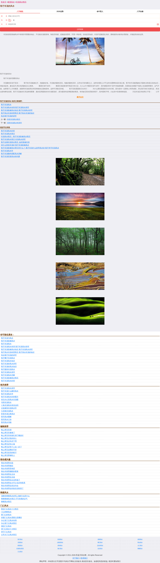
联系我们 (84, 558)
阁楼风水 (140, 548)
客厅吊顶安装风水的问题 (10, 156)
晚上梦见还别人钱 (8, 444)
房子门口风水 (6, 532)
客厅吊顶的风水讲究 (9, 364)
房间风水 (60, 545)
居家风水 (100, 539)
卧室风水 (60, 539)
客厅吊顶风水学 (7, 151)
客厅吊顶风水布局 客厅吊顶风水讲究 (15, 107)
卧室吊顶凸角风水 (8, 414)
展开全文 (80, 97)
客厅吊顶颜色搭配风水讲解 (11, 154)
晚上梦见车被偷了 (8, 433)
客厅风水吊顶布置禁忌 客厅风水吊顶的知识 (17, 113)
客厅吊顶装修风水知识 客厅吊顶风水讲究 (16, 110)
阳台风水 (140, 542)
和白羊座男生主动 (8, 474)
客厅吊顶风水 (6, 105)
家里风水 (11, 2)
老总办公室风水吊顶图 (9, 400)
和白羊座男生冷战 (8, 477)
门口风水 (20, 551)
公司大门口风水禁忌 (9, 535)
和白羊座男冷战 (7, 463)
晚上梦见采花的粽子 (9, 453)
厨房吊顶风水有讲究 (14, 123)
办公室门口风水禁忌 (9, 523)
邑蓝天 (3, 2)
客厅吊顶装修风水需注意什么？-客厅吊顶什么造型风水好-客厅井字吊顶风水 (30, 148)
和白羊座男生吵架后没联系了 (12, 488)
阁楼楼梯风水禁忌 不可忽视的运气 (14, 499)
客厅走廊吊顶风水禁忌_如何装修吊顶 (15, 142)
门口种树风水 (6, 512)
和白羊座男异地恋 (8, 469)
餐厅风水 (100, 542)
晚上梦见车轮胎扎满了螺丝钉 (12, 435)
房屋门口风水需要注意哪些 (11, 518)
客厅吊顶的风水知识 (9, 367)
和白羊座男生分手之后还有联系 (13, 483)
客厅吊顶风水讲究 (8, 372)
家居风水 (20, 545)
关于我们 (75, 558)
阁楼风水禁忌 (6, 502)
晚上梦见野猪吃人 (8, 455)
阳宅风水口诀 (6, 419)
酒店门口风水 (6, 526)
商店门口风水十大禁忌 (9, 509)
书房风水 (20, 542)
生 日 (4, 24)
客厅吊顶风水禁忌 (8, 134)
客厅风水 (20, 539)
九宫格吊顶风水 (7, 411)
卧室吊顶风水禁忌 (13, 119)
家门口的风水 (6, 515)
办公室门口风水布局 (9, 520)
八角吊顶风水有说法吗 (9, 405)
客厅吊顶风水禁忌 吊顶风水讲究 (13, 139)
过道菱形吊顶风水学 (9, 408)
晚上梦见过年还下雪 (9, 441)
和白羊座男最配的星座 (9, 471)
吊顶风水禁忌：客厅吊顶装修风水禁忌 (15, 137)
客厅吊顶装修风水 (8, 341)
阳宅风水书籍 (6, 422)
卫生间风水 (100, 545)
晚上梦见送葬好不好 (9, 450)
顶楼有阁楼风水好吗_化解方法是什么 (15, 496)
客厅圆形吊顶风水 (8, 369)
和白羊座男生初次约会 (9, 486)
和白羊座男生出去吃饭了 (10, 480)
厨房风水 (140, 539)
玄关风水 (100, 548)
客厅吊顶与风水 (7, 338)
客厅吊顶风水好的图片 (9, 397)
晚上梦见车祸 (6, 430)
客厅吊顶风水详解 (8, 375)
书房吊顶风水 (6, 402)
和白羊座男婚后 (7, 466)
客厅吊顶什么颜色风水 (9, 391)
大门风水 (140, 545)
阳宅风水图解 (6, 417)
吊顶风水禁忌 (21, 2)
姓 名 (4, 16)
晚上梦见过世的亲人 (9, 438)
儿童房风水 (60, 542)
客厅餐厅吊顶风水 (8, 358)
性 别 (4, 20)
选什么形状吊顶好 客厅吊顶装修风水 (15, 145)
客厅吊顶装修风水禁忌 (9, 378)
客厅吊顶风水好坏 (8, 131)
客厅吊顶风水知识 (8, 361)
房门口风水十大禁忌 (9, 529)
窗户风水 (60, 548)
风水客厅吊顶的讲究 (9, 116)
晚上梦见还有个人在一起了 (11, 447)
